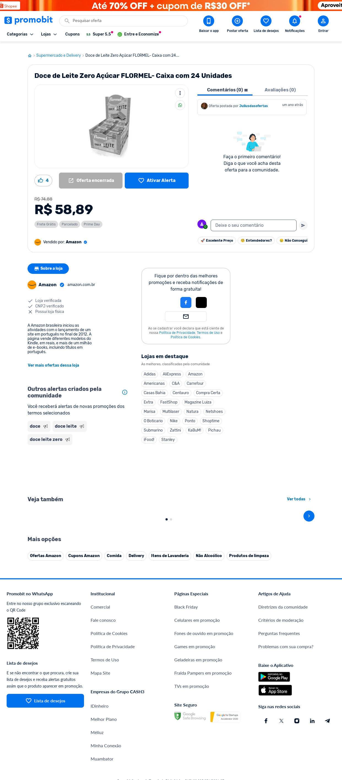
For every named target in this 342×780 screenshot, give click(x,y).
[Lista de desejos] (157, 175)
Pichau (214, 425)
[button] (167, 297)
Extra (148, 397)
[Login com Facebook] (185, 297)
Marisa (149, 406)
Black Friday (186, 723)
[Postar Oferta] (237, 25)
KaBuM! (194, 425)
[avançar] (308, 571)
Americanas (154, 378)
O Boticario (153, 415)
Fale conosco (103, 736)
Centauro (181, 387)
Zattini (175, 425)
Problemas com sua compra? (285, 762)
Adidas (150, 369)
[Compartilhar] (180, 100)
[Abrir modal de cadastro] (323, 25)
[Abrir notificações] (294, 25)
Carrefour (195, 378)
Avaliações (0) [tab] (280, 84)
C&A (176, 378)
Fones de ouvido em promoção (203, 749)
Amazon (195, 369)
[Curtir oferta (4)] (43, 175)
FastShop (168, 397)
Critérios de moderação (280, 736)
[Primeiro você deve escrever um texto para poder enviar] (303, 220)
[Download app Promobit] (208, 25)
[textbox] (253, 220)
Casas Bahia (154, 387)
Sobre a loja (48, 263)
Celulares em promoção (197, 736)
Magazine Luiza (197, 397)
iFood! (149, 434)
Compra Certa (208, 387)
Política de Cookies (185, 332)
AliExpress (172, 369)
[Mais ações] (180, 88)
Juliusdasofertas (253, 101)
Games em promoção (194, 762)
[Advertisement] (79, 464)
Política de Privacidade (177, 327)
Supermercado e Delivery (60, 50)
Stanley (168, 434)
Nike (174, 415)
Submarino (153, 425)
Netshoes (214, 406)
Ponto (190, 415)
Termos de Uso (208, 327)
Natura (192, 406)
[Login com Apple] (201, 297)
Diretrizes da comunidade (283, 723)
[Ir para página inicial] (32, 50)
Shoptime (210, 415)
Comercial (100, 723)
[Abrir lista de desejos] (266, 25)
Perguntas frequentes (279, 749)
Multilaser (170, 406)
